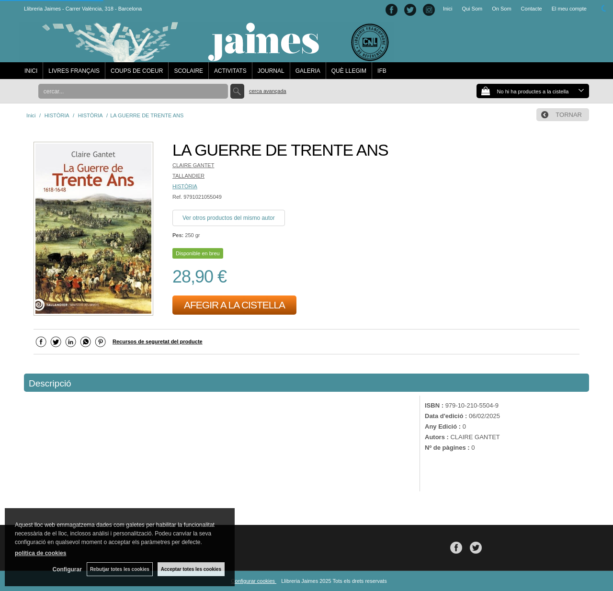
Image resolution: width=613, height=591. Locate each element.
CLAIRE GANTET (193, 165)
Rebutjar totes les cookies (119, 569)
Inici (448, 8)
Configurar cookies (253, 581)
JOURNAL (271, 71)
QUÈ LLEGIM (348, 71)
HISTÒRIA (184, 186)
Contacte (531, 8)
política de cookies (40, 553)
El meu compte (569, 8)
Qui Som (472, 8)
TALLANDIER (188, 176)
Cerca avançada (267, 91)
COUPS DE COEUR (137, 71)
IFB (381, 71)
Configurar (67, 569)
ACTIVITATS (230, 71)
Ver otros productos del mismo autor (228, 218)
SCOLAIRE (188, 71)
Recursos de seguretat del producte (158, 341)
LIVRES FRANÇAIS (74, 71)
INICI (30, 71)
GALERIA (307, 71)
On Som (501, 8)
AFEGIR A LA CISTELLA (234, 304)
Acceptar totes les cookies (191, 569)
